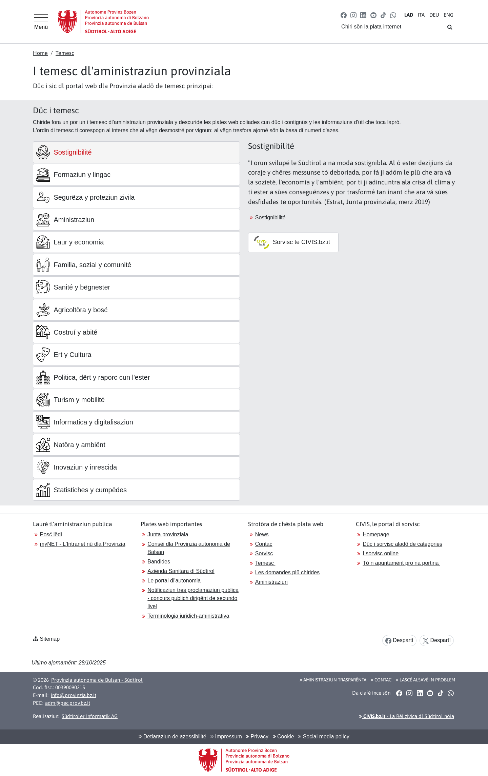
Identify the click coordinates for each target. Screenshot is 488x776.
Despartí (399, 640)
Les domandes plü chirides (287, 572)
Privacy (257, 736)
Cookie (283, 736)
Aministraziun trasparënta (333, 679)
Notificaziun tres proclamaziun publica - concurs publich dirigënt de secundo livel (193, 598)
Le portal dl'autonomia (174, 580)
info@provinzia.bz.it (73, 695)
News (262, 534)
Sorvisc (264, 553)
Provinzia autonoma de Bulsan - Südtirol (97, 680)
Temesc (65, 53)
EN (448, 15)
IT (421, 15)
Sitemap (50, 639)
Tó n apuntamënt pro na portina (401, 563)
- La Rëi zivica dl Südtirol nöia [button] (406, 716)
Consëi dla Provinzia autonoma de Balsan (188, 548)
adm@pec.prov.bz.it (67, 703)
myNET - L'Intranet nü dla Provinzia (82, 544)
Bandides (159, 561)
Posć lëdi (51, 534)
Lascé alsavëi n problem (425, 679)
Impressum (226, 736)
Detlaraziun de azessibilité (172, 736)
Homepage (376, 534)
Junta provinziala (167, 534)
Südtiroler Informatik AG (90, 716)
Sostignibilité (270, 217)
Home (40, 53)
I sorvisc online (381, 553)
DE (434, 15)
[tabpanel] (351, 198)
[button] (344, 14)
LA (408, 15)
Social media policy (323, 736)
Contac (263, 544)
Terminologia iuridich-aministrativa (188, 616)
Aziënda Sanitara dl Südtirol (180, 571)
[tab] (136, 152)
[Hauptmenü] (41, 21)
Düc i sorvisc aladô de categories (402, 544)
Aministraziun (271, 582)
